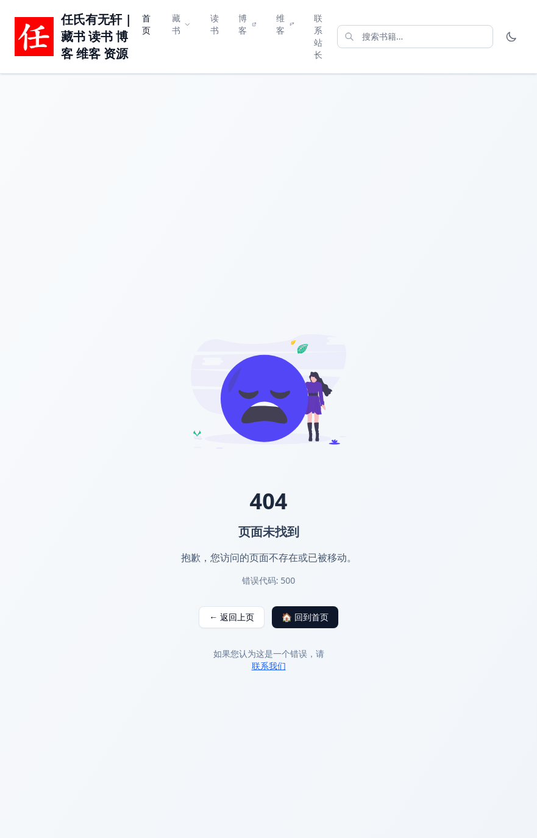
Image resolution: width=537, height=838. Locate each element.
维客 (285, 24)
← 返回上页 (231, 617)
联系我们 (269, 665)
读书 (214, 24)
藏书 (181, 24)
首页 (146, 24)
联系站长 (318, 36)
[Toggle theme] (511, 37)
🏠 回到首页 (305, 617)
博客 (247, 24)
